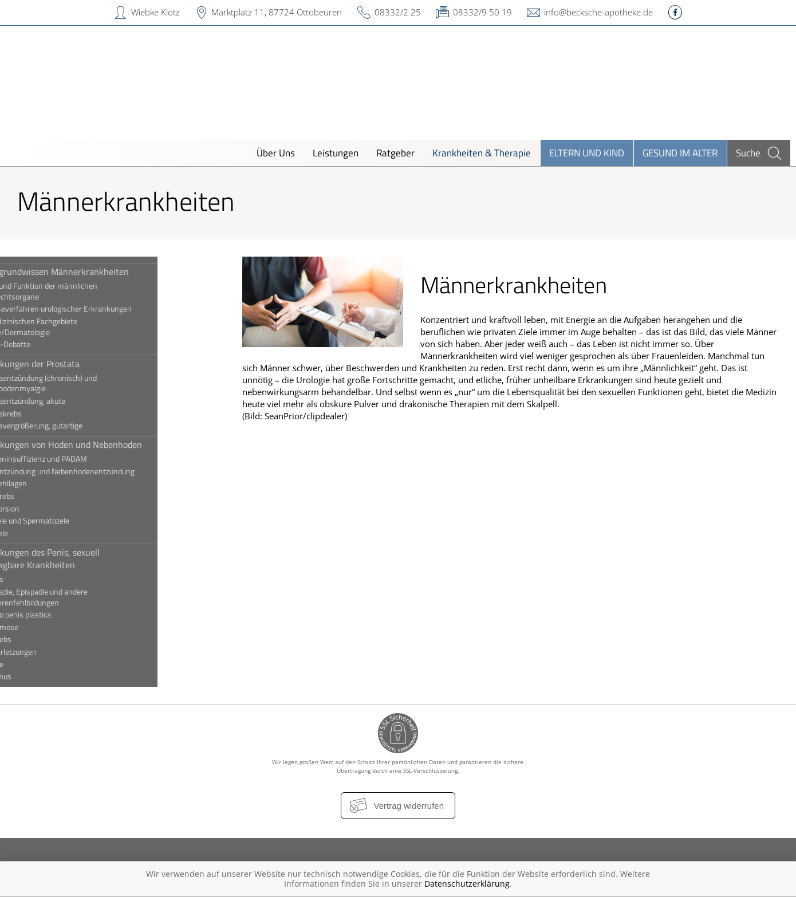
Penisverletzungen (50, 652)
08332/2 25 (398, 12)
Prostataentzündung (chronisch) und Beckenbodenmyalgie (81, 383)
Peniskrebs (38, 639)
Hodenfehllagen (46, 483)
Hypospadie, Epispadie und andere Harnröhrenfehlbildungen (76, 597)
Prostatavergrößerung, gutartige (73, 425)
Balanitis (34, 579)
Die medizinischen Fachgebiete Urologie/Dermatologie (71, 327)
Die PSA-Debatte (47, 344)
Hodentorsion (42, 508)
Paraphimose (41, 627)
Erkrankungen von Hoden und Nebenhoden (103, 444)
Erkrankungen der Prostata (72, 364)
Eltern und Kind (586, 152)
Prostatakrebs (43, 413)
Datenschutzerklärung (467, 883)
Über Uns (276, 152)
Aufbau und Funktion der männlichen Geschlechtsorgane (81, 291)
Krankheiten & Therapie (481, 152)
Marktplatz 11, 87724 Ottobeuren (276, 12)
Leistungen (335, 152)
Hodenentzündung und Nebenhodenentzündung (99, 471)
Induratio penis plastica (58, 614)
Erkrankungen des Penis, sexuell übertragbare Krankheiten (82, 558)
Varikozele (36, 533)
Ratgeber (395, 152)
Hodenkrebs (39, 496)
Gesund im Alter (680, 152)
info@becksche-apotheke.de (598, 12)
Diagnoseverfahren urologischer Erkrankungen (98, 308)
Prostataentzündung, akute (65, 401)
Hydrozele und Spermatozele (67, 520)
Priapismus (38, 676)
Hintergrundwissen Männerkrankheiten (97, 271)
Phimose (34, 664)
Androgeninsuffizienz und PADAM (76, 459)
